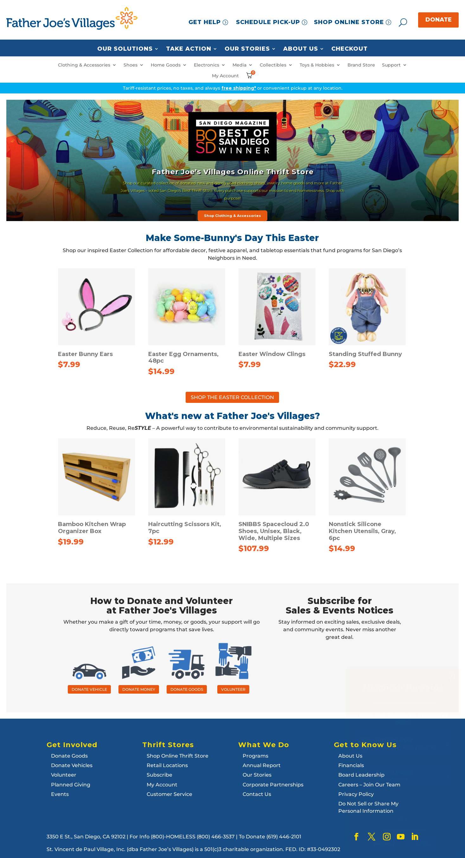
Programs (255, 756)
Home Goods (166, 65)
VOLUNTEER (233, 689)
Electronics (206, 65)
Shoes (130, 65)
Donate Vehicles (71, 765)
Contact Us (257, 794)
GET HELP (204, 22)
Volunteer (63, 775)
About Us (300, 49)
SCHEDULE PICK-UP (268, 22)
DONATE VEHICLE (89, 689)
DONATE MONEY (138, 689)
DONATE (438, 19)
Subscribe (159, 775)
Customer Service (169, 794)
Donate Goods (69, 756)
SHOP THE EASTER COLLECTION (232, 397)
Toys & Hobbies (317, 65)
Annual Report (262, 765)
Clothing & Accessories (84, 65)
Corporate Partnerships (273, 785)
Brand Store (361, 65)
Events (60, 794)
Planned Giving (70, 785)
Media (239, 65)
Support (391, 65)
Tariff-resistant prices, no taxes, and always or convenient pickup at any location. (232, 88)
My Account (225, 75)
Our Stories (247, 49)
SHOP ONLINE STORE (349, 22)
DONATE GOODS (186, 689)
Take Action (188, 49)
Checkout (349, 49)
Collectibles (273, 65)
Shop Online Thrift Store (177, 756)
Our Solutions (125, 49)
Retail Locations (167, 765)
